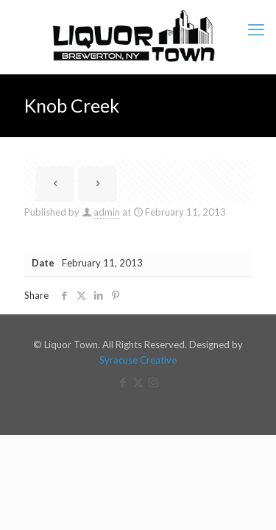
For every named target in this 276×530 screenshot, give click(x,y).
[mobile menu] (256, 29)
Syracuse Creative (138, 360)
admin (106, 212)
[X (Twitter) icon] (138, 382)
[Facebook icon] (122, 382)
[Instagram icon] (153, 382)
